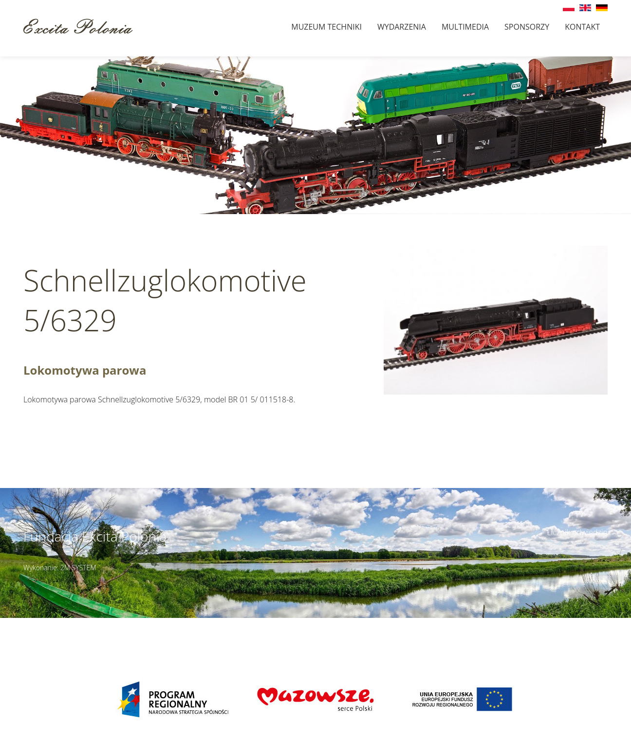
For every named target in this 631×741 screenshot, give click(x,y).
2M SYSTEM (78, 567)
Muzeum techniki (326, 26)
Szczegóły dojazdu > (388, 623)
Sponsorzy (526, 26)
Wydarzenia (401, 26)
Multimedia (465, 26)
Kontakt (582, 26)
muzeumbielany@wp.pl (96, 634)
